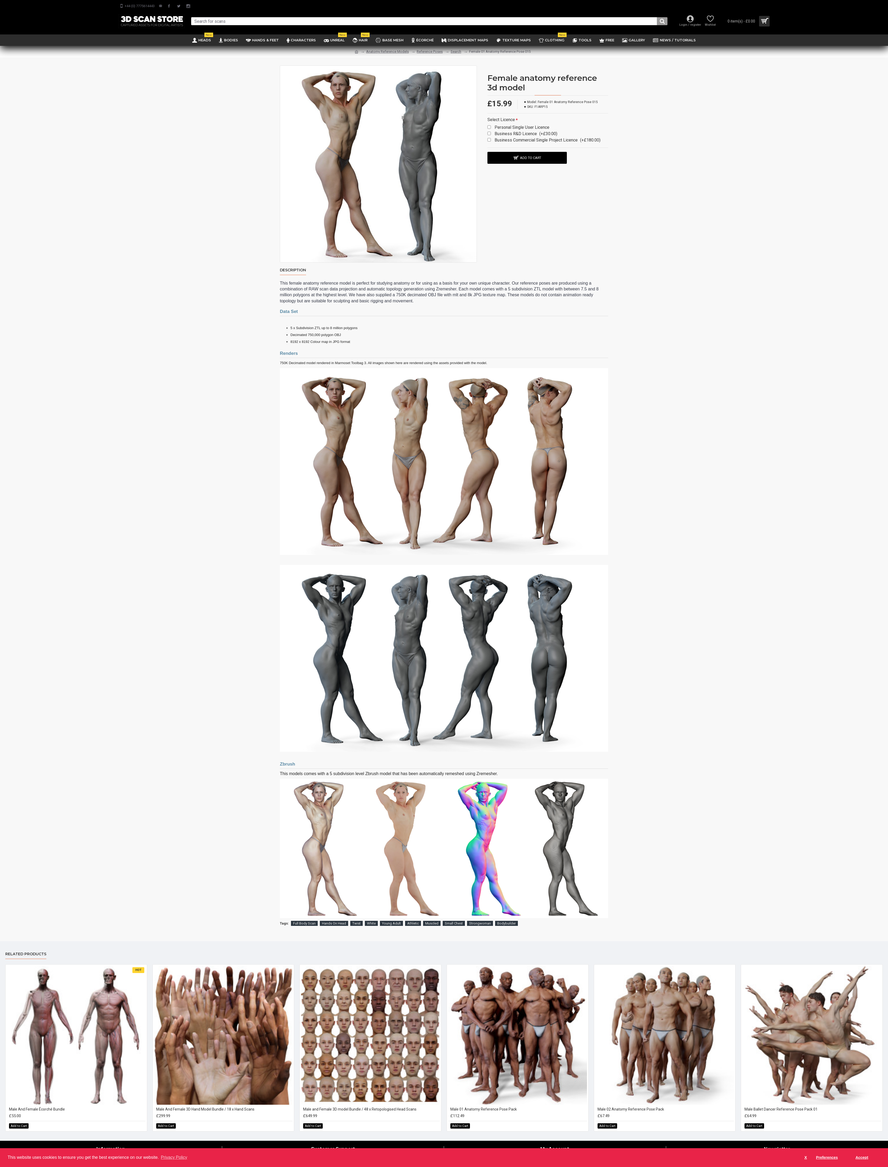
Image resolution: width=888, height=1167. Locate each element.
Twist (356, 923)
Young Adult (391, 923)
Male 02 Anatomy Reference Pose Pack (631, 1109)
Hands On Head (334, 923)
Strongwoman (480, 923)
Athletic (413, 923)
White (371, 923)
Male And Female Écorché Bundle (37, 1109)
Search (456, 52)
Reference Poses (430, 52)
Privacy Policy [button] (174, 1157)
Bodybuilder (506, 923)
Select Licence (501, 119)
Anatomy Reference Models (387, 52)
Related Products (25, 954)
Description (293, 270)
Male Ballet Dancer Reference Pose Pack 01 (781, 1109)
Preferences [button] (827, 1157)
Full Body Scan (304, 923)
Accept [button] (861, 1157)
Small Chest (454, 923)
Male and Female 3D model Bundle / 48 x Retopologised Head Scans (359, 1109)
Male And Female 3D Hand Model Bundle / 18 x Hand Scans (205, 1109)
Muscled (431, 923)
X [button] (805, 1157)
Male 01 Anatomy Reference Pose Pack (483, 1109)
